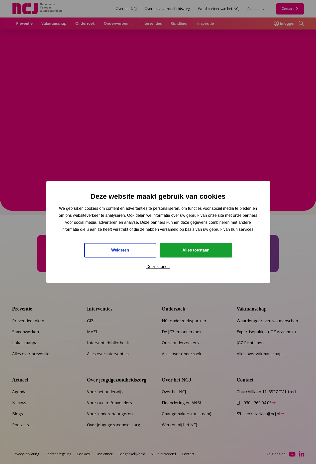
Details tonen (158, 266)
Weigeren (120, 250)
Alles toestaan (195, 250)
